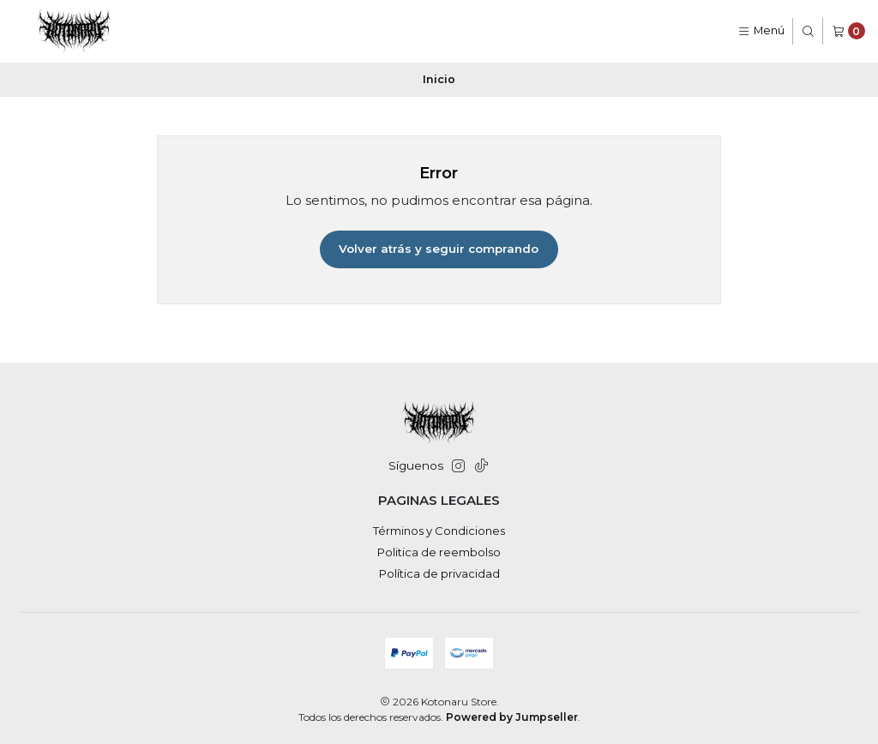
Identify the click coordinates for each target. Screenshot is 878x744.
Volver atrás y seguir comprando (438, 248)
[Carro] (848, 31)
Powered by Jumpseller (512, 717)
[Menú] (761, 31)
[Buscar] (808, 31)
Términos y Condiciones (439, 530)
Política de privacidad (439, 573)
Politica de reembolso (439, 552)
